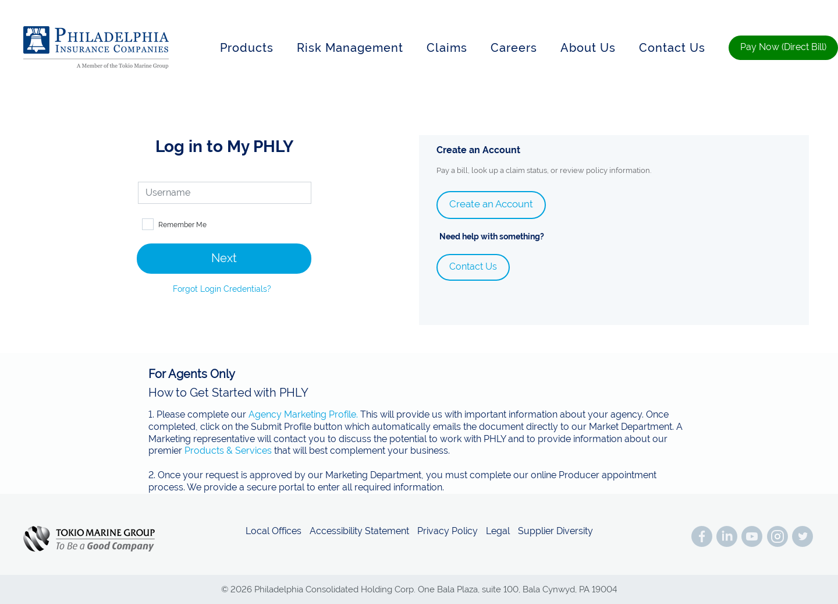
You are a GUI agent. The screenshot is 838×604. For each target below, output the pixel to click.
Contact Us (672, 48)
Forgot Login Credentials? (222, 289)
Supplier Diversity (555, 531)
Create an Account (491, 204)
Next (224, 258)
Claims (447, 48)
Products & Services (228, 450)
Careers (514, 48)
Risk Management (350, 48)
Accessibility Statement (359, 531)
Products (247, 48)
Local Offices (273, 531)
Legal (498, 531)
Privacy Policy (447, 531)
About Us (588, 48)
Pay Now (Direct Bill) (783, 46)
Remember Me (182, 225)
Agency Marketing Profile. (303, 414)
